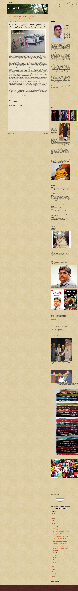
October (54, 528)
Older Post (46, 133)
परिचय (15, 16)
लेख (15, 18)
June (54, 555)
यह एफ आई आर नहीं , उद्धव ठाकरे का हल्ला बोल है (60, 533)
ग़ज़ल (27, 16)
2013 (53, 576)
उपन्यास (21, 16)
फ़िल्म (18, 18)
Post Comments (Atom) (17, 135)
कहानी (18, 16)
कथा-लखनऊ (32, 18)
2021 (53, 521)
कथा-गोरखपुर (37, 18)
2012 (53, 578)
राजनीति (12, 18)
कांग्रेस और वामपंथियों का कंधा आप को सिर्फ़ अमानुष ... (61, 536)
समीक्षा (10, 18)
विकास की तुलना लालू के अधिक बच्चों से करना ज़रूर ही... (61, 531)
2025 (53, 515)
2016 (53, 571)
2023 (53, 518)
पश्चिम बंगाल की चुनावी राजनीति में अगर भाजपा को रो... (61, 538)
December (55, 525)
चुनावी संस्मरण (24, 18)
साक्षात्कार (33, 16)
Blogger (44, 588)
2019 (53, 566)
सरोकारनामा (15, 8)
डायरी (28, 18)
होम (9, 16)
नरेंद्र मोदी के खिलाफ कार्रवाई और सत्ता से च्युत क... (60, 541)
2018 (53, 568)
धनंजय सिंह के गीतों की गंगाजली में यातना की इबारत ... (61, 548)
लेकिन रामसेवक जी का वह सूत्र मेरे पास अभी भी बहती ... (61, 546)
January (54, 564)
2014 (53, 574)
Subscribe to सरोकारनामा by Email (56, 582)
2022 (53, 520)
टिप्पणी (20, 18)
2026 (53, 513)
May (54, 557)
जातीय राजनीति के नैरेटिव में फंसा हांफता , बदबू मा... (60, 543)
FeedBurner (63, 502)
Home (28, 133)
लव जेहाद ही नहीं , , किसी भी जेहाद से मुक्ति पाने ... (60, 529)
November (55, 526)
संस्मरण (29, 16)
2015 (53, 573)
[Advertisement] (59, 98)
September (55, 550)
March (54, 560)
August (54, 552)
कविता (24, 16)
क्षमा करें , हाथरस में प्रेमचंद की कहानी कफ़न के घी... (60, 545)
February (54, 562)
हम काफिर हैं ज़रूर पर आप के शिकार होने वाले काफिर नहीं (61, 540)
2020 (53, 523)
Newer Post (11, 133)
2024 (53, 516)
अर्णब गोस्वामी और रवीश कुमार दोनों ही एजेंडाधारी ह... (60, 534)
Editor (14, 95)
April (54, 559)
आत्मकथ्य (12, 16)
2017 (53, 569)
